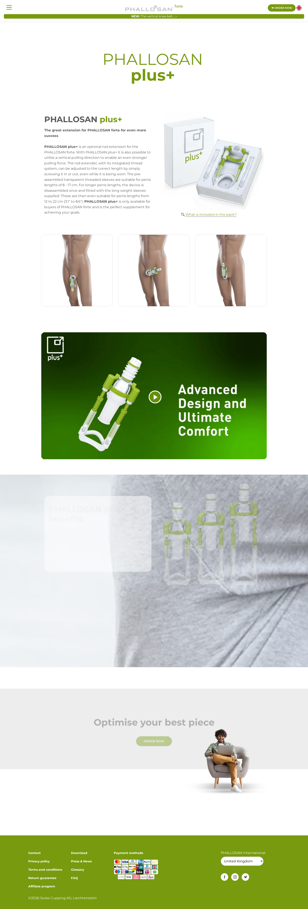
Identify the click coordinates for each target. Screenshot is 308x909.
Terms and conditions (45, 870)
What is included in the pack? (211, 214)
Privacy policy (39, 861)
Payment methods (128, 853)
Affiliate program (41, 886)
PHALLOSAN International (243, 853)
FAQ (74, 878)
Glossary (77, 870)
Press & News (81, 861)
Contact (34, 853)
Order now (281, 7)
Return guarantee (42, 878)
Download (79, 853)
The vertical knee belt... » (159, 16)
